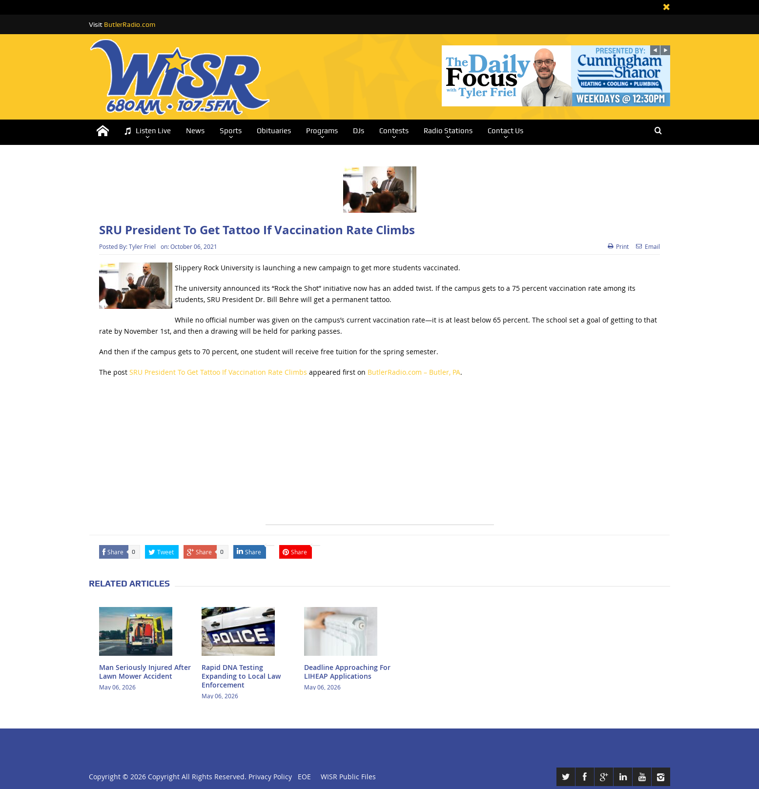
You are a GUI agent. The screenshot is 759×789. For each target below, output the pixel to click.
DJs (358, 130)
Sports (231, 130)
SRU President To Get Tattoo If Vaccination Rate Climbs (218, 372)
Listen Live (147, 131)
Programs (322, 130)
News (195, 130)
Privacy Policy (270, 776)
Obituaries (274, 130)
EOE (302, 776)
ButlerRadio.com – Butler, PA (414, 372)
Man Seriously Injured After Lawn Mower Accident (145, 672)
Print (618, 246)
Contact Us (505, 130)
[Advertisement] (380, 456)
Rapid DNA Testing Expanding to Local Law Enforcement (241, 676)
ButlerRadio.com (129, 24)
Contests (394, 130)
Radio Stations (448, 130)
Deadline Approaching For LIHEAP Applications (347, 672)
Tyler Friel (142, 246)
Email (648, 246)
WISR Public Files (348, 776)
